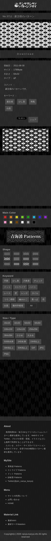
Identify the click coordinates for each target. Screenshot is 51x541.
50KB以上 (22, 348)
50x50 (27, 323)
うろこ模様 (9, 299)
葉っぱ (35, 299)
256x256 (33, 329)
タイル (35, 293)
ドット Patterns (15, 474)
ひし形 (22, 102)
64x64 (37, 323)
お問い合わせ (14, 499)
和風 (33, 102)
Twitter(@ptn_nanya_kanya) (20, 481)
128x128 (21, 329)
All (31, 306)
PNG (6, 354)
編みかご (23, 299)
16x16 (7, 323)
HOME (11, 503)
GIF (33, 348)
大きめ (30, 335)
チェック (38, 281)
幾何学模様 (18, 306)
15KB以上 (35, 341)
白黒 (9, 108)
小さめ (20, 335)
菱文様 (10, 102)
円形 (6, 281)
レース (7, 293)
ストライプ (20, 287)
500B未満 (8, 341)
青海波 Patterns (15, 466)
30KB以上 (9, 348)
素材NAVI (12, 520)
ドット (7, 287)
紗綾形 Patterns (15, 477)
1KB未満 (22, 341)
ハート (33, 287)
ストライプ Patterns (17, 470)
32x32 (17, 323)
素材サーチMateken (16, 524)
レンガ (24, 293)
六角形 (26, 281)
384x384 (8, 335)
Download (25, 54)
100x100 (8, 329)
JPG (42, 348)
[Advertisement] (25, 180)
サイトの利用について (17, 496)
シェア (33, 119)
